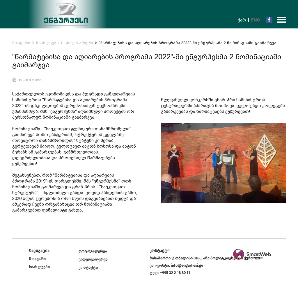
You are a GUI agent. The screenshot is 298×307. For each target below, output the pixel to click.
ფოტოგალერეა (93, 251)
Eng (255, 20)
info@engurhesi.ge (187, 265)
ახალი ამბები (79, 43)
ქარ (242, 20)
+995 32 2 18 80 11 (175, 272)
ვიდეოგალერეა (93, 259)
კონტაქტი (88, 267)
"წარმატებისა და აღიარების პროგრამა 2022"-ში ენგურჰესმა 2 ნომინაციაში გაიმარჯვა (187, 43)
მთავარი (21, 43)
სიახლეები (47, 43)
